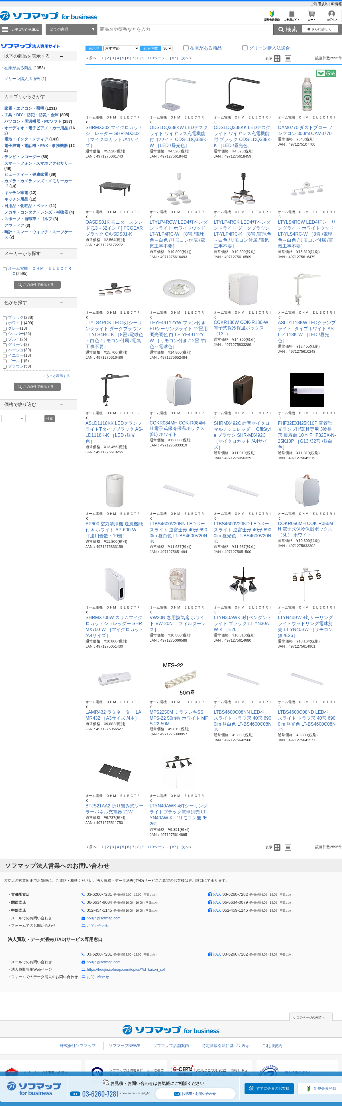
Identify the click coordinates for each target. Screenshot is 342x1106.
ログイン (331, 18)
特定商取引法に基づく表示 (226, 1045)
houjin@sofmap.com (104, 918)
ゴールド (18, 360)
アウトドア (17, 225)
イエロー (19, 355)
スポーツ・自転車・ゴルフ (31, 219)
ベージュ (19, 350)
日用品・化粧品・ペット (30, 205)
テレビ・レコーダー (26, 156)
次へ (185, 58)
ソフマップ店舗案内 (171, 1045)
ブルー (17, 339)
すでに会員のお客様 (273, 1088)
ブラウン (19, 366)
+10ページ (156, 58)
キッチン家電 (20, 192)
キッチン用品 (20, 199)
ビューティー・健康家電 (30, 174)
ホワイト (20, 323)
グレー (17, 328)
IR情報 (336, 4)
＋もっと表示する (56, 376)
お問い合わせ (98, 925)
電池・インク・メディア (31, 139)
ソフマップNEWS (125, 1045)
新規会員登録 (271, 18)
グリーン (18, 344)
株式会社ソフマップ (78, 1045)
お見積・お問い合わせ (195, 1094)
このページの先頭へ (310, 1017)
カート (311, 18)
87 (174, 58)
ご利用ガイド (291, 18)
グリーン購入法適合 (25, 78)
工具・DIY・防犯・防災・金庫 (36, 115)
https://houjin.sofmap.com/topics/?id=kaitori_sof (126, 969)
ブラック (20, 317)
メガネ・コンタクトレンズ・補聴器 (39, 212)
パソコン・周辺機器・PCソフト (38, 121)
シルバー (19, 333)
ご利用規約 (320, 4)
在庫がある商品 (24, 68)
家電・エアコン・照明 (30, 108)
